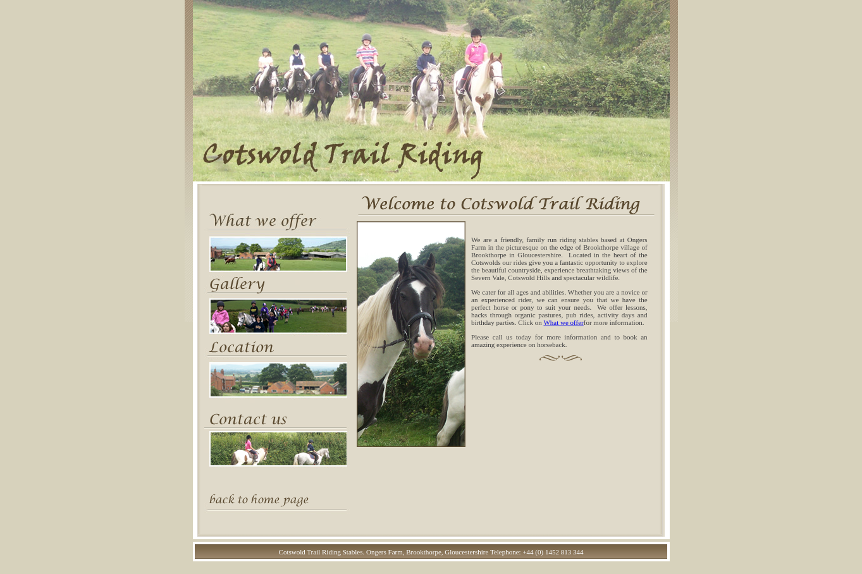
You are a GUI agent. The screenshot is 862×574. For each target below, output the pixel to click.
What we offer (563, 322)
